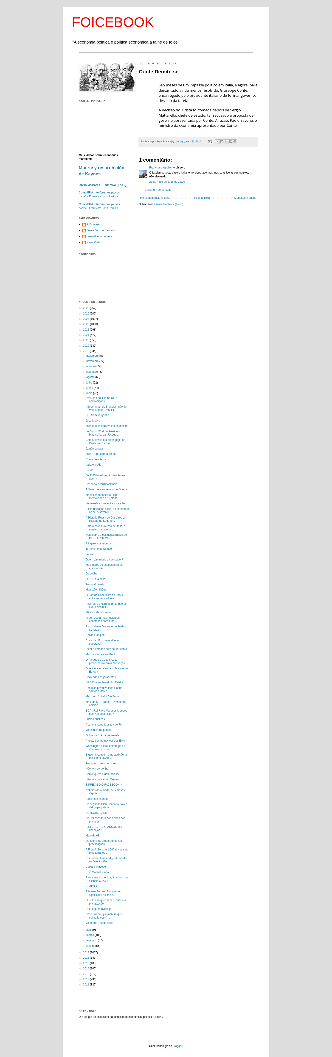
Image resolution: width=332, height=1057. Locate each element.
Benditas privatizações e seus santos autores (104, 689)
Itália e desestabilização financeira (107, 426)
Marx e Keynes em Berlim (101, 654)
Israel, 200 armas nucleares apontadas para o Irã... (103, 619)
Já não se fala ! (95, 448)
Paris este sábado (97, 798)
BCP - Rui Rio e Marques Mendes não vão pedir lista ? (106, 712)
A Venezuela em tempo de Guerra (106, 489)
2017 (86, 952)
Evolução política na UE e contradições (101, 399)
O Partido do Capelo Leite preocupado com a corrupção (105, 661)
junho (90, 387)
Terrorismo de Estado (99, 548)
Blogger (177, 1046)
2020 (86, 340)
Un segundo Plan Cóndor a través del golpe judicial (106, 806)
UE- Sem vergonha (97, 415)
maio (89, 393)
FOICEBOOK (113, 22)
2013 (86, 974)
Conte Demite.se (96, 459)
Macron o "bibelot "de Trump (103, 696)
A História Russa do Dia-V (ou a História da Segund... (105, 519)
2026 (86, 308)
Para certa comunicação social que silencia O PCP (107, 879)
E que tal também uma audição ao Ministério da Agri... (107, 756)
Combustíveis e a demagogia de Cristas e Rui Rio (105, 441)
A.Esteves (93, 224)
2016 (86, 957)
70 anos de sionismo (98, 612)
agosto (90, 377)
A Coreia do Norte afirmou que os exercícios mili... (106, 605)
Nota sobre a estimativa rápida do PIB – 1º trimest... (106, 536)
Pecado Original (95, 635)
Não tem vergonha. (97, 768)
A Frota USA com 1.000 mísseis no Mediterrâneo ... (107, 851)
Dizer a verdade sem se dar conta (106, 649)
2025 (86, 313)
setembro (92, 371)
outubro (91, 366)
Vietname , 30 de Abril (99, 923)
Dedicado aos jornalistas (101, 677)
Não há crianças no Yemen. (102, 779)
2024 (86, 318)
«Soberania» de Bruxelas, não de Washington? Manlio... (106, 408)
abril (89, 929)
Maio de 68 (92, 835)
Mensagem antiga (245, 197)
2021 (86, 335)
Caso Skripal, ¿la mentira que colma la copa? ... (104, 916)
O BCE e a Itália (95, 579)
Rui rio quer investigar (99, 909)
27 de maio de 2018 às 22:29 (167, 181)
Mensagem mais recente (155, 197)
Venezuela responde (98, 729)
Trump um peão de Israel (101, 763)
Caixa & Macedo (96, 866)
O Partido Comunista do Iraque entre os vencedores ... (105, 596)
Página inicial (202, 197)
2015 (86, 963)
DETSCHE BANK (96, 812)
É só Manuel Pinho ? (98, 872)
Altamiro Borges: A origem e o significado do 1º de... (104, 893)
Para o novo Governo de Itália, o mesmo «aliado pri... (105, 527)
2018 (86, 351)
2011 (86, 984)
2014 (86, 968)
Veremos (91, 554)
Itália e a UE (93, 464)
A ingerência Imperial (98, 543)
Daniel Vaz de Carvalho (101, 230)
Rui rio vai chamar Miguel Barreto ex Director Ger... (106, 860)
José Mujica (93, 420)
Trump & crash (95, 584)
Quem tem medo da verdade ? (104, 559)
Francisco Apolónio (162, 167)
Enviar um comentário (158, 189)
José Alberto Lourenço (100, 236)
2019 (86, 345)
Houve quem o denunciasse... (104, 774)
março (90, 935)
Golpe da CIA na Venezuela (102, 735)
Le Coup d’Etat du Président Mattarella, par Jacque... (103, 433)
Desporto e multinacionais (101, 484)
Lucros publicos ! (96, 719)
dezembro (92, 355)
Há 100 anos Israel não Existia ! (105, 682)
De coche (91, 573)
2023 (86, 324)
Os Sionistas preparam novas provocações (104, 842)
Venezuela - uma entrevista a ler (105, 503)
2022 (86, 329)
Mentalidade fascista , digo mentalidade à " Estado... (103, 496)
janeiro (90, 945)
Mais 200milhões (96, 589)
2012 (86, 979)
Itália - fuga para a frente (101, 453)
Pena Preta (94, 242)
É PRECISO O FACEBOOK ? (104, 784)
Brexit (89, 470)
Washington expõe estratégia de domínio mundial (105, 747)
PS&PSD (91, 886)
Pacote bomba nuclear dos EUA (105, 740)
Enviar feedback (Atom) (168, 204)
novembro (92, 361)
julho (89, 382)
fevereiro (92, 940)
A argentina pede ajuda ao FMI (104, 724)
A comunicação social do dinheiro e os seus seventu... (107, 510)
